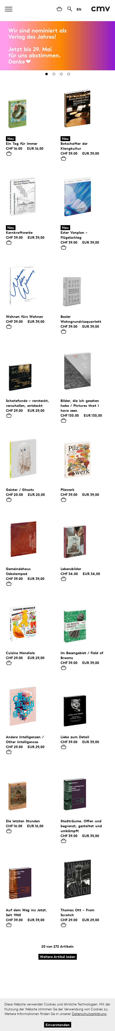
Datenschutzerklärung (89, 1014)
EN (79, 9)
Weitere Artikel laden (57, 957)
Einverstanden (58, 1025)
